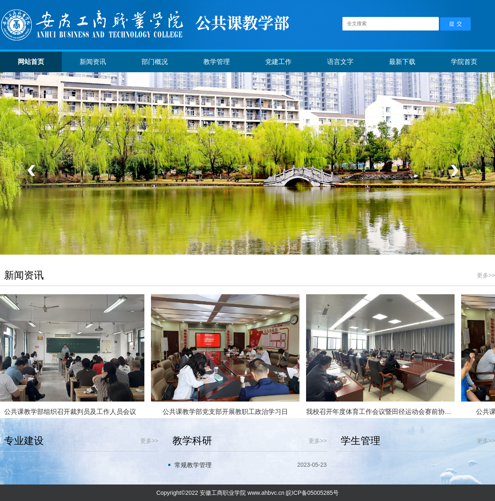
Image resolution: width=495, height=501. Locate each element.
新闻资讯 (93, 61)
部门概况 (154, 61)
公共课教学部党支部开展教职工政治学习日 (225, 411)
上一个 (33, 170)
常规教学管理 (193, 464)
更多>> (486, 275)
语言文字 (340, 61)
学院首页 (464, 61)
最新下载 (402, 61)
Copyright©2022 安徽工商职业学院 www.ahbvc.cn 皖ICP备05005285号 (247, 492)
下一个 (453, 170)
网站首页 (31, 61)
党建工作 (278, 61)
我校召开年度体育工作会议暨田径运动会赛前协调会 (380, 411)
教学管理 (216, 61)
